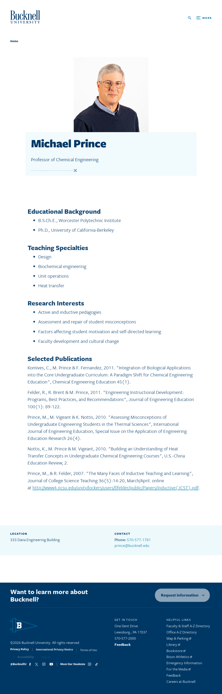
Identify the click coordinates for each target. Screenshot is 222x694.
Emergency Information (184, 664)
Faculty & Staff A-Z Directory (188, 627)
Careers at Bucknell (181, 683)
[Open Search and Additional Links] (200, 17)
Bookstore (175, 652)
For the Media (178, 670)
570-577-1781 (139, 539)
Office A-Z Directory (181, 633)
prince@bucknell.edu (132, 545)
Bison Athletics (179, 658)
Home (14, 41)
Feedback (123, 646)
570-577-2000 (125, 639)
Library (173, 646)
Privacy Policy (19, 652)
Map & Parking (178, 639)
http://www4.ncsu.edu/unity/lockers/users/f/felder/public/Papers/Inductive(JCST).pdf (115, 489)
